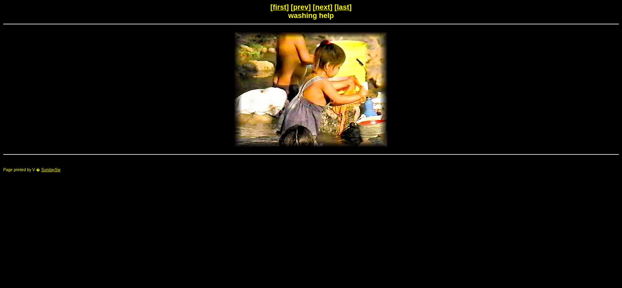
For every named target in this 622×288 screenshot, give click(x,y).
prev (300, 7)
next (322, 7)
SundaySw (50, 170)
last (343, 7)
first (279, 7)
